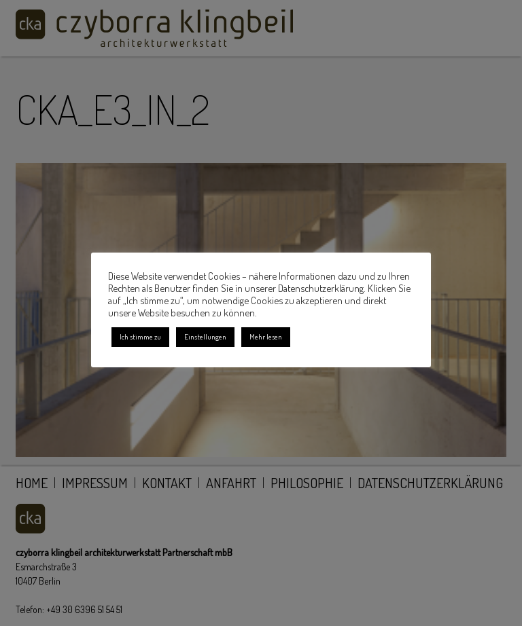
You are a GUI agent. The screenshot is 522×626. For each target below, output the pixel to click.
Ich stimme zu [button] (140, 337)
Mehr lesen (265, 337)
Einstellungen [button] (205, 337)
